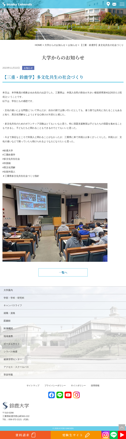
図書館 (7, 320)
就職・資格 (9, 313)
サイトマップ (33, 385)
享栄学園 (8, 374)
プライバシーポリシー (55, 385)
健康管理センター (13, 359)
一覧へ (63, 272)
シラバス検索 (10, 351)
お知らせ (28, 68)
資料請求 (22, 435)
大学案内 (8, 290)
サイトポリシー (78, 385)
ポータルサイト (12, 344)
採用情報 (95, 385)
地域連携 (8, 336)
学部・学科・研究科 (14, 297)
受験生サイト (72, 435)
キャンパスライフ (13, 305)
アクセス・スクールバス (16, 367)
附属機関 (8, 328)
